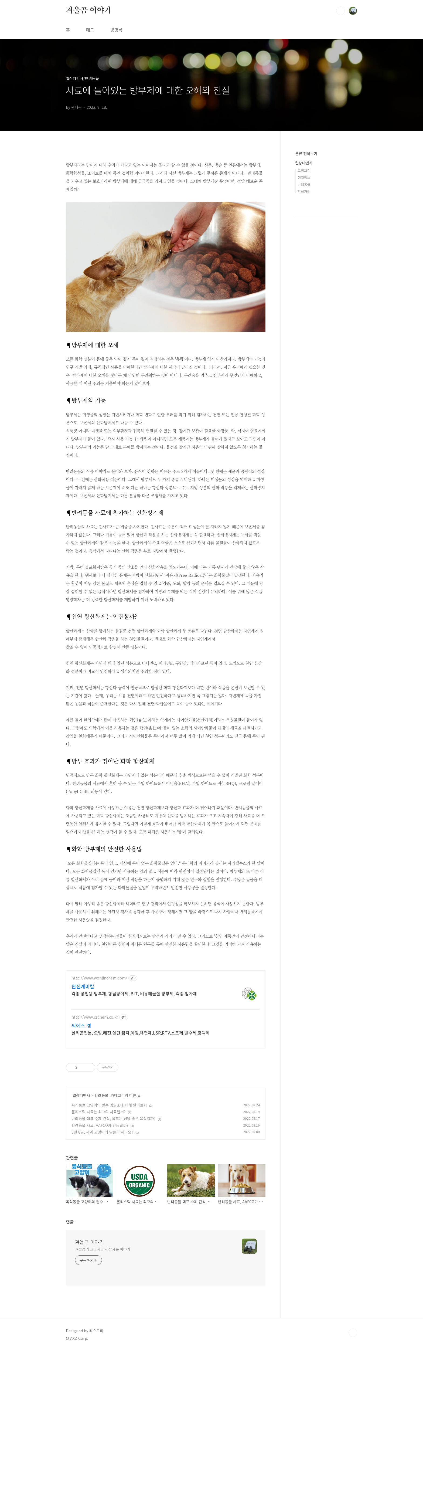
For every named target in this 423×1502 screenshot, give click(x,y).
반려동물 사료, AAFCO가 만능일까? (99, 1200)
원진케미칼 (82, 1062)
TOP (353, 1408)
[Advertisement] (165, 1002)
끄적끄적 (304, 170)
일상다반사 (81, 1171)
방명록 (116, 29)
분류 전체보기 (306, 153)
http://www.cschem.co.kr (94, 1092)
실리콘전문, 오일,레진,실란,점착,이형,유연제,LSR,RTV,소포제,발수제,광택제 (140, 1108)
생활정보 (304, 177)
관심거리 (304, 191)
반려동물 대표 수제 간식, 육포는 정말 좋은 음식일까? (113, 1194)
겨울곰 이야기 (88, 10)
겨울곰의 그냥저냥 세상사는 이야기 (102, 1324)
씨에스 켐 (81, 1101)
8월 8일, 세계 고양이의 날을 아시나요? (102, 1207)
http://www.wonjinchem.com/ (99, 1053)
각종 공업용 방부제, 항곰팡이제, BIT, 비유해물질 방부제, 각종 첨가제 (134, 1069)
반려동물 (101, 1171)
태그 (90, 29)
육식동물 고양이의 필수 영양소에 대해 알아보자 (109, 1180)
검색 (340, 11)
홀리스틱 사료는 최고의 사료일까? (98, 1187)
